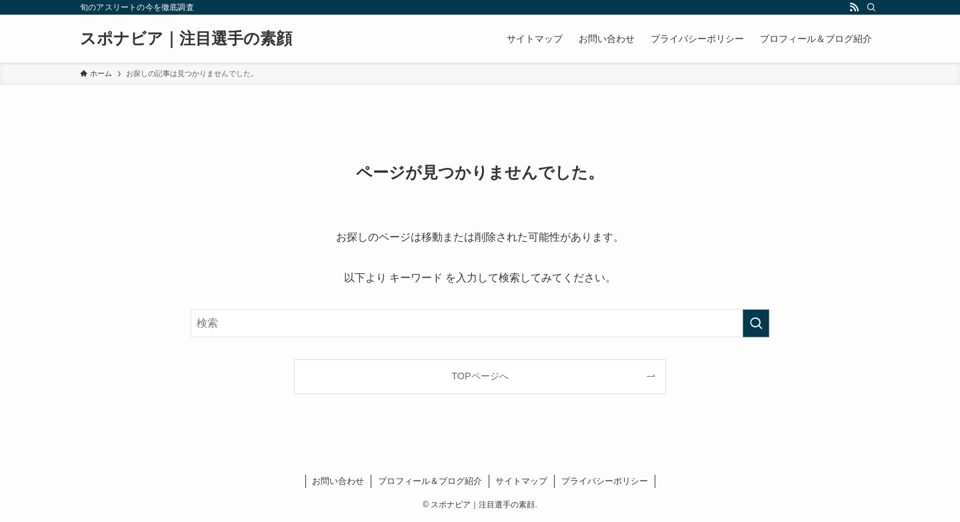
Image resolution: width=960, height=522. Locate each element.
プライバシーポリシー (604, 481)
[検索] (871, 7)
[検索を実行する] (756, 323)
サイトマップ (521, 481)
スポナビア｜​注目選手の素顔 (186, 39)
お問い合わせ (338, 481)
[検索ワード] (480, 323)
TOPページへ (479, 376)
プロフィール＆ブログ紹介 (430, 481)
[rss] (854, 7)
